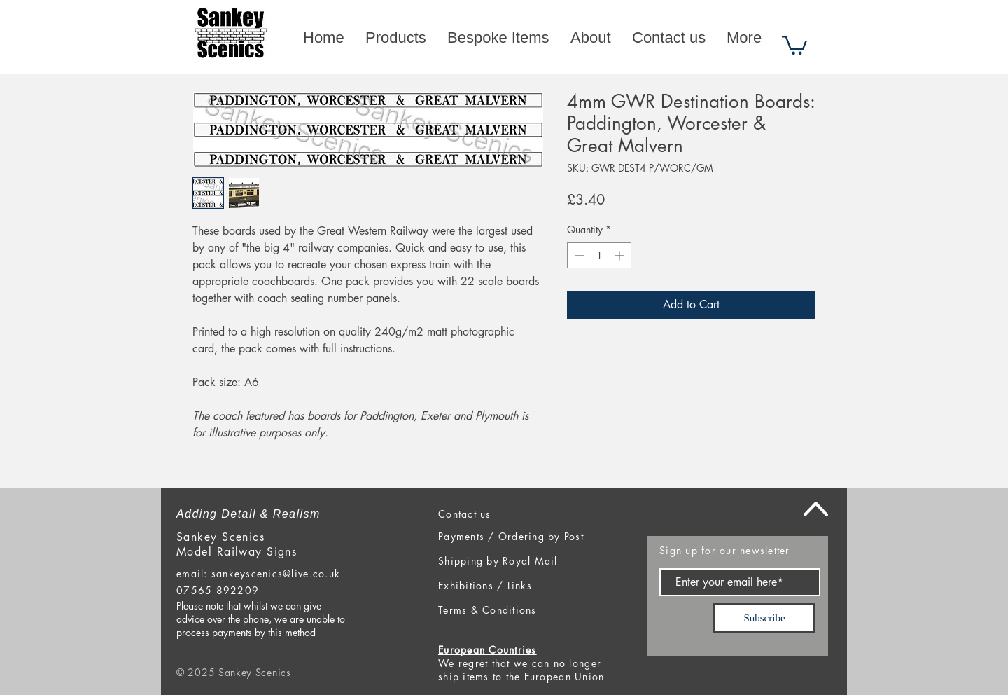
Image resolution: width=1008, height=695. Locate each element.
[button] (794, 44)
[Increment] (620, 255)
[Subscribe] (764, 618)
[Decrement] (578, 255)
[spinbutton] (599, 255)
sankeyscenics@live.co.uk (275, 573)
